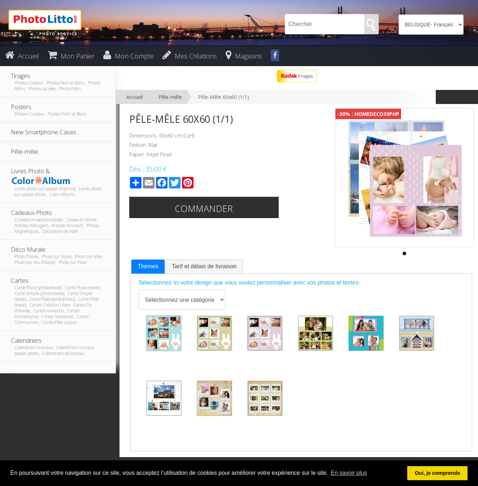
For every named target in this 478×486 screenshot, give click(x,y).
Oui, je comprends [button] (437, 473)
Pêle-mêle (170, 97)
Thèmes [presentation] (148, 266)
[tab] (148, 267)
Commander (204, 208)
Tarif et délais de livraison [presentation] (204, 266)
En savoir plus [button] (349, 473)
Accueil (134, 97)
